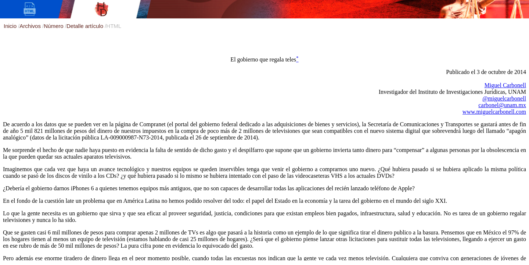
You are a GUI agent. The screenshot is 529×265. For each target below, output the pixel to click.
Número (54, 26)
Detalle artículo (85, 26)
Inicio (11, 26)
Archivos (30, 26)
